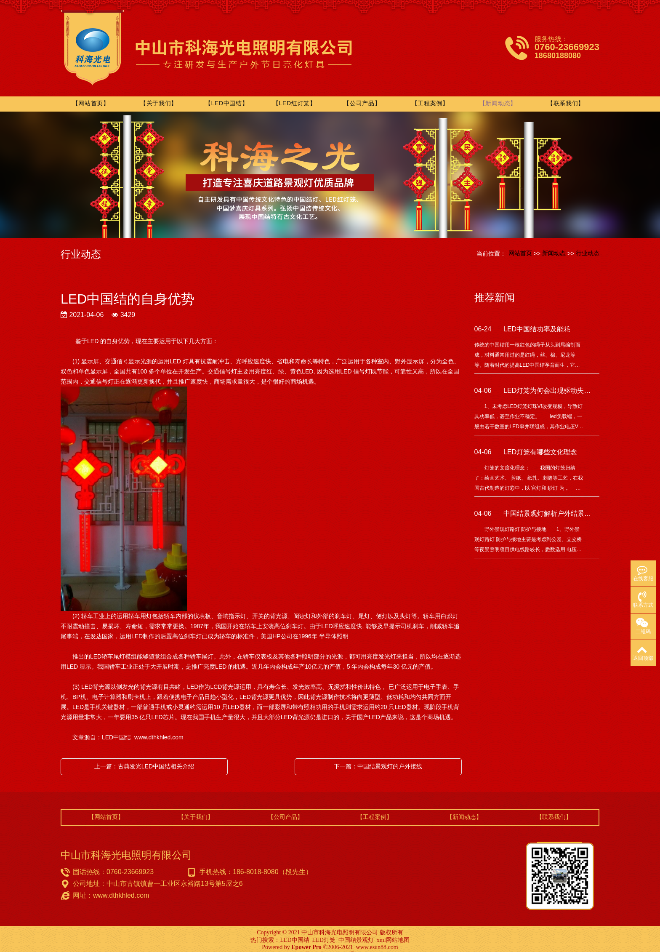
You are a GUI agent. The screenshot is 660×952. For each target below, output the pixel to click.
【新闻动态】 (498, 94)
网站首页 (520, 243)
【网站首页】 (94, 94)
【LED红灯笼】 (296, 94)
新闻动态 (554, 243)
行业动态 (587, 243)
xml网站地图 (393, 931)
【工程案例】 (431, 94)
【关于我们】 (161, 94)
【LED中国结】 (229, 94)
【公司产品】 (363, 94)
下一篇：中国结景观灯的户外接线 (378, 757)
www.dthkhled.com (159, 728)
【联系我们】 (565, 94)
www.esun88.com (377, 938)
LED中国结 (294, 931)
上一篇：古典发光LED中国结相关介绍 (144, 757)
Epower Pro (306, 938)
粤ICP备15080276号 (330, 945)
